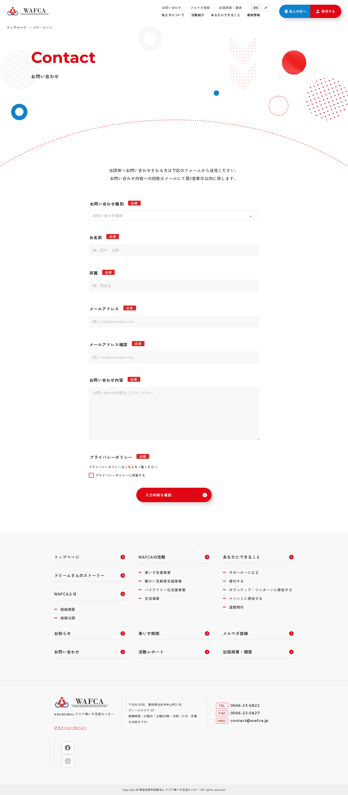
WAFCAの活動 (152, 557)
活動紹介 (201, 14)
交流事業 (152, 598)
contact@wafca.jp (249, 720)
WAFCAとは (65, 594)
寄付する (236, 581)
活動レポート (151, 652)
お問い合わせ (171, 8)
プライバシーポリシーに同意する (120, 475)
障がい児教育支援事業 (163, 581)
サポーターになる (244, 572)
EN (256, 7)
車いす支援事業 (158, 572)
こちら (129, 467)
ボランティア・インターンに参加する (261, 589)
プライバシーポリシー (70, 727)
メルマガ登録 (200, 8)
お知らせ (62, 633)
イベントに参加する (246, 598)
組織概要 (67, 609)
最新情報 (263, 14)
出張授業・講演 (230, 8)
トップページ (16, 27)
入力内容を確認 (158, 494)
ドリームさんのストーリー (79, 575)
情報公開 (67, 618)
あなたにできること (233, 14)
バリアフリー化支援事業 (165, 589)
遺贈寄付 (236, 607)
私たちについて (175, 14)
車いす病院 (149, 633)
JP (266, 7)
